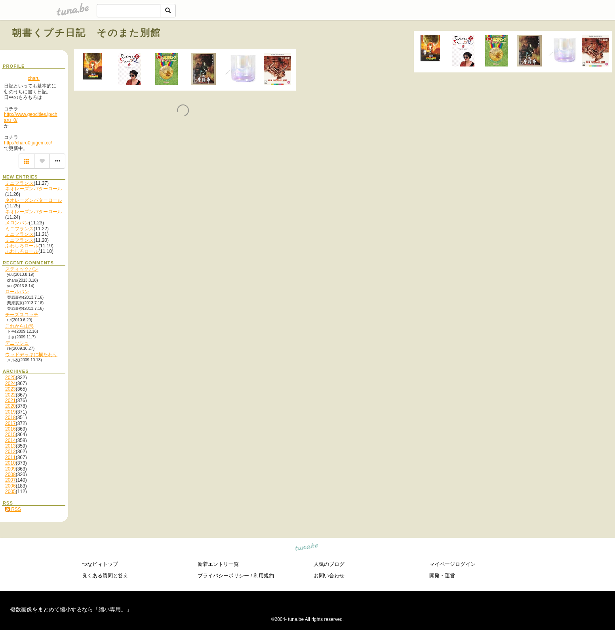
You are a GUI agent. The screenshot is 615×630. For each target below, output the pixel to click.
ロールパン (17, 291)
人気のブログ (329, 564)
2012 (10, 451)
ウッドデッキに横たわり (31, 354)
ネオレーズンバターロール (33, 189)
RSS (13, 509)
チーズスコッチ (21, 314)
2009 (10, 469)
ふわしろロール (21, 246)
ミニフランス (19, 183)
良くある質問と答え (105, 576)
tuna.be (307, 548)
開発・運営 (442, 576)
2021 (10, 400)
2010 (10, 463)
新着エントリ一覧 (218, 564)
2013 (10, 446)
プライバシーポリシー (223, 576)
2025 (10, 377)
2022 (10, 395)
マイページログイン (452, 564)
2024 (10, 383)
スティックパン (21, 269)
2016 (10, 429)
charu (34, 78)
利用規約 (263, 576)
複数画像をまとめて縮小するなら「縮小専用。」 (71, 609)
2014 (10, 440)
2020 (10, 406)
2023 (10, 389)
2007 (10, 480)
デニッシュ (17, 343)
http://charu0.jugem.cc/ (28, 143)
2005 (10, 491)
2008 (10, 474)
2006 (10, 486)
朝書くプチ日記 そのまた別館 (86, 32)
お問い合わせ (329, 576)
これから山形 (19, 326)
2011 (10, 457)
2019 (10, 412)
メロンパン (17, 223)
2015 (10, 434)
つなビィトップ (100, 564)
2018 (10, 417)
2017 (10, 423)
